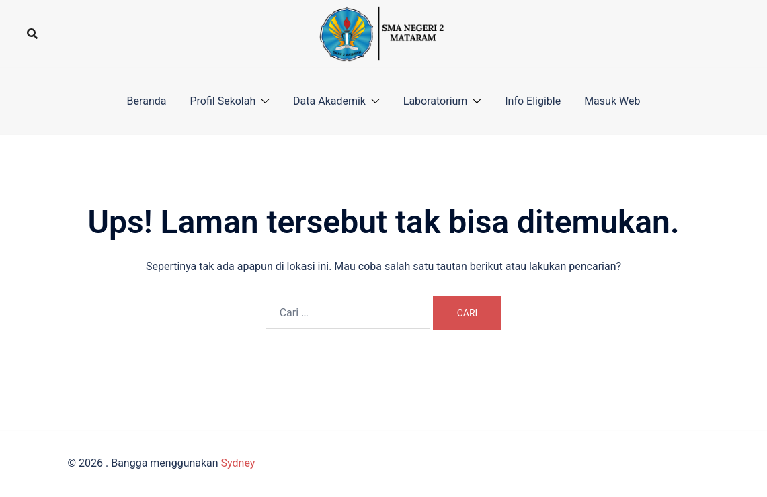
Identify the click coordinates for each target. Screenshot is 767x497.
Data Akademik (329, 101)
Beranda (147, 101)
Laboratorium (435, 101)
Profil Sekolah (222, 101)
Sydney (238, 463)
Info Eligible (533, 101)
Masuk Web (612, 101)
